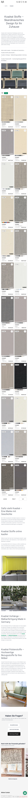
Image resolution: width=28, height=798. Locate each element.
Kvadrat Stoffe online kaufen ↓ (8, 52)
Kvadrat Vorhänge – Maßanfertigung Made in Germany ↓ (14, 55)
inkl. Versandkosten (23, 796)
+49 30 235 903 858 (14, 729)
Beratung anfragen (14, 734)
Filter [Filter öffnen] (6, 93)
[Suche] (17, 2)
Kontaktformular (14, 725)
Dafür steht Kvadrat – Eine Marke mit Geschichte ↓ (12, 50)
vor (23, 499)
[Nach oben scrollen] (25, 795)
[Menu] (26, 2)
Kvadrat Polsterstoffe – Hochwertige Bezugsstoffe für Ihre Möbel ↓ (13, 59)
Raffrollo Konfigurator (13, 635)
